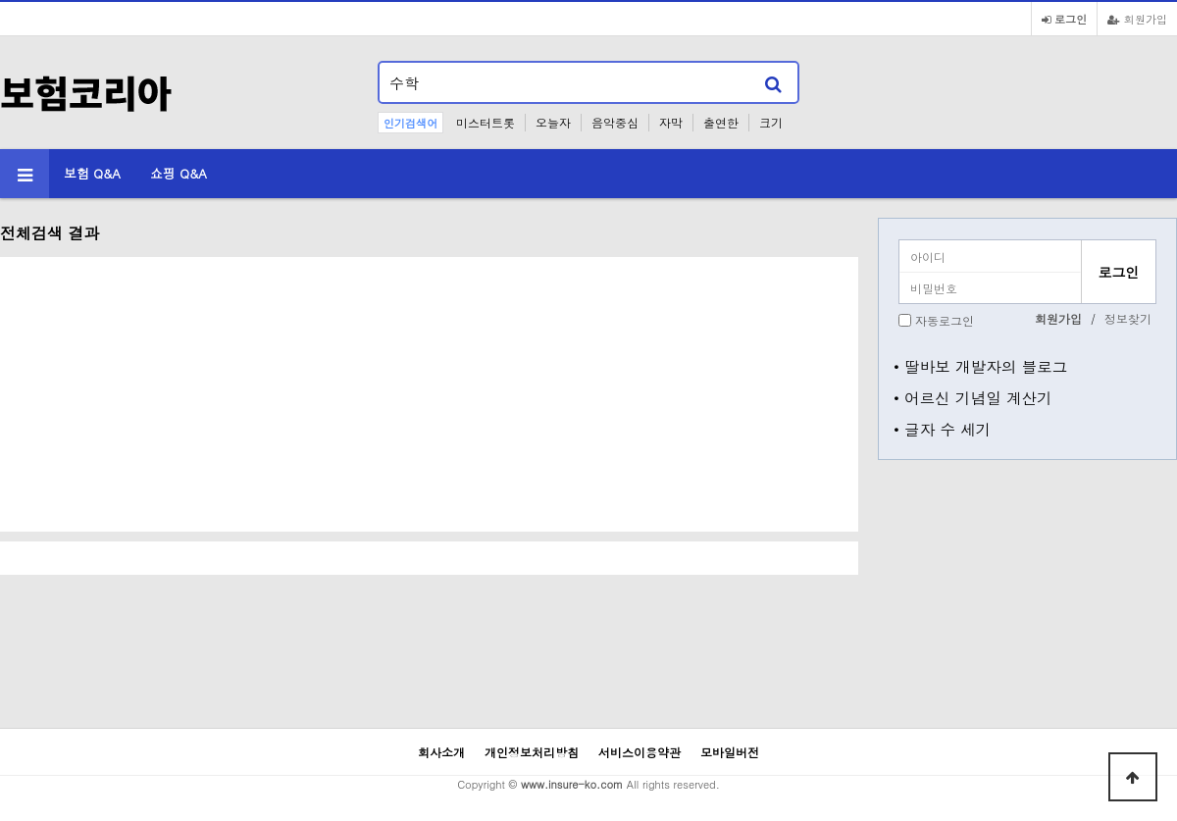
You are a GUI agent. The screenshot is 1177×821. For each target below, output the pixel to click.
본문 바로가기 (0, 0)
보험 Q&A (92, 173)
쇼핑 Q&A (178, 173)
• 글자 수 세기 (942, 428)
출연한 (721, 122)
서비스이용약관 (639, 751)
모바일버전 (729, 751)
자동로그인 (944, 320)
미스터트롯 (485, 122)
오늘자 (553, 122)
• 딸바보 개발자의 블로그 (980, 366)
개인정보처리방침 (532, 751)
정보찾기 (1127, 318)
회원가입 (1137, 18)
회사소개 (441, 751)
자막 (671, 122)
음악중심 (615, 122)
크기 (771, 122)
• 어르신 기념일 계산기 (973, 397)
